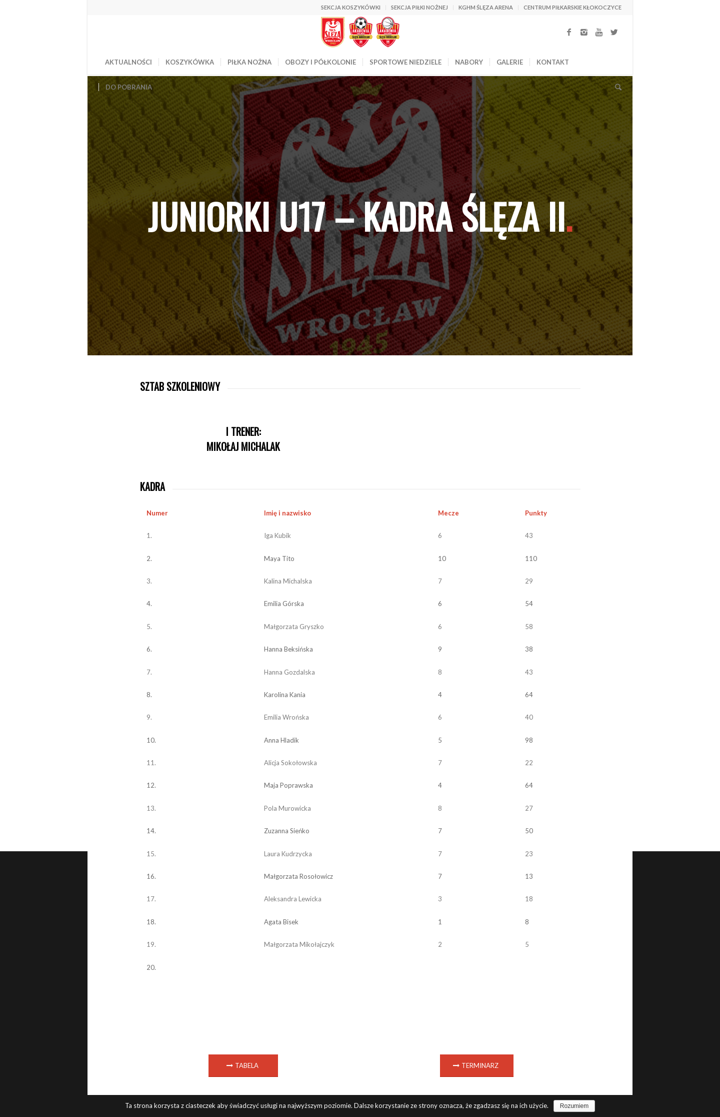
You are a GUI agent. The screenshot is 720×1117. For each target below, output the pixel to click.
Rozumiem (574, 1105)
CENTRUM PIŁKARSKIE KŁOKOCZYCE (573, 7)
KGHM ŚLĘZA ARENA (485, 7)
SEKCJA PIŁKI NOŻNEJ (419, 7)
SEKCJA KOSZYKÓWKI (350, 7)
